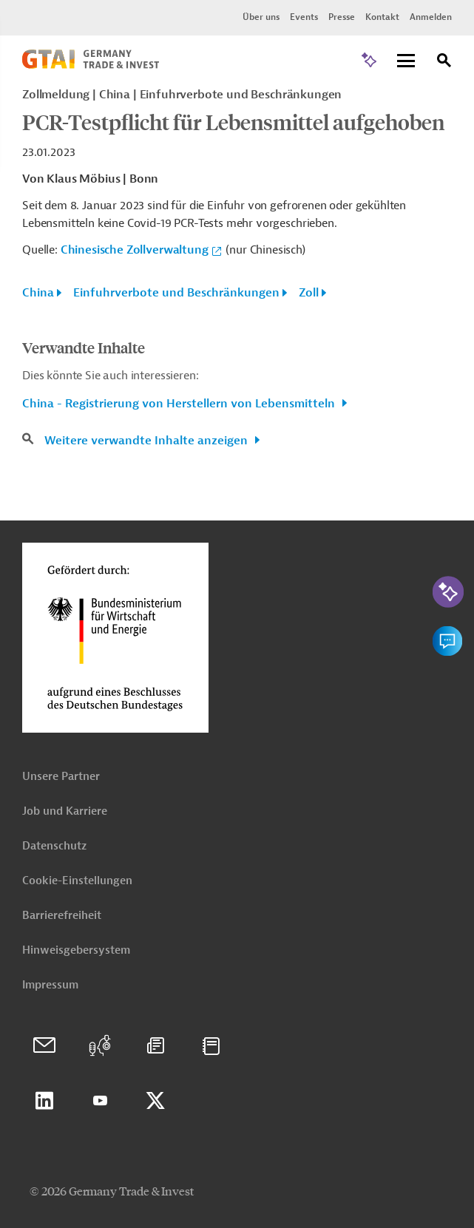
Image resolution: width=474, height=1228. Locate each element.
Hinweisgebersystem (76, 950)
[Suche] (444, 62)
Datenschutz (54, 846)
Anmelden (431, 17)
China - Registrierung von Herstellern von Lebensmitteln (180, 403)
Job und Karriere (64, 811)
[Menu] (406, 61)
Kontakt (382, 17)
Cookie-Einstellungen (77, 881)
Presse (341, 17)
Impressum (50, 985)
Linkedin (44, 1101)
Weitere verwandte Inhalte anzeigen (147, 440)
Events (304, 17)
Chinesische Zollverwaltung (135, 249)
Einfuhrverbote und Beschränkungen (176, 292)
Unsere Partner (61, 777)
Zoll (309, 292)
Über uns (261, 17)
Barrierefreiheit (61, 916)
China (38, 292)
